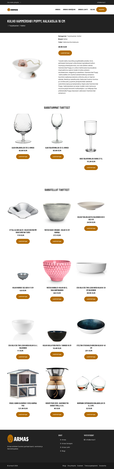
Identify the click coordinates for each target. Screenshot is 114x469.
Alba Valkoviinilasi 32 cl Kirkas (57, 148)
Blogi (93, 10)
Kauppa (101, 9)
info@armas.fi (101, 2)
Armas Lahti (83, 10)
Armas (57, 10)
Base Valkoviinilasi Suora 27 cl (91, 158)
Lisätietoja (65, 53)
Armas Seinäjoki (69, 10)
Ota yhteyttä (71, 466)
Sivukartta (102, 466)
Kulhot (23, 26)
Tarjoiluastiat (14, 26)
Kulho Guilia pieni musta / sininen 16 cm (57, 345)
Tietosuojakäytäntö (91, 466)
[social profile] (21, 2)
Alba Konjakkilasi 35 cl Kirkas (23, 148)
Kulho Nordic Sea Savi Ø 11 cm (22, 287)
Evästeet (80, 466)
